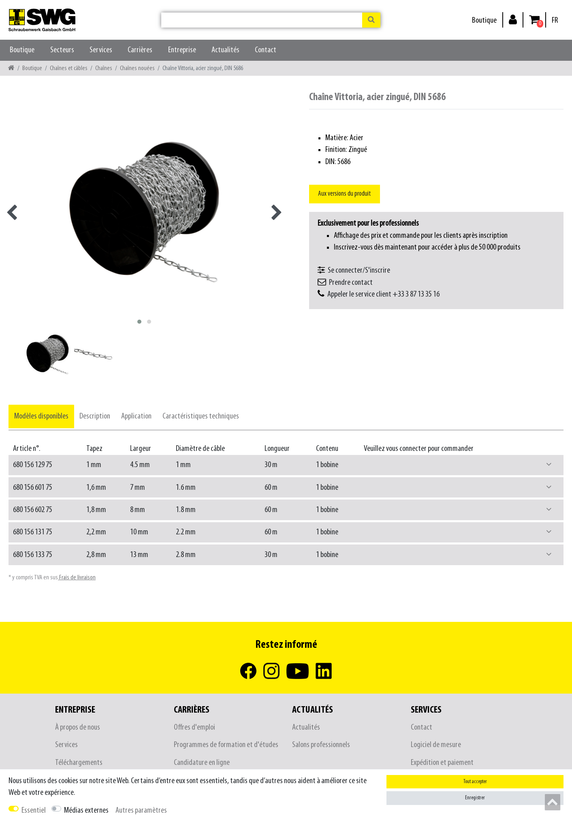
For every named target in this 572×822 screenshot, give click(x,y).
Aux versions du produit (344, 193)
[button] (549, 465)
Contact (265, 50)
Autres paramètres (141, 810)
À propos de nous (77, 727)
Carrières (140, 50)
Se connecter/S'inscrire (359, 270)
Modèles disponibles (41, 416)
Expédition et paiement (442, 762)
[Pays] (554, 20)
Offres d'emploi (194, 727)
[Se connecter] (513, 19)
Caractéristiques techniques (200, 416)
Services (101, 50)
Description (94, 416)
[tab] (41, 416)
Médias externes (86, 810)
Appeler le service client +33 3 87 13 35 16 (383, 294)
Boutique (484, 20)
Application (136, 416)
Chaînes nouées (137, 68)
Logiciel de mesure (436, 745)
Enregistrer (475, 798)
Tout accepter (475, 782)
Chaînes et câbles (69, 68)
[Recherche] (371, 20)
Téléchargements (78, 762)
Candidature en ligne (202, 762)
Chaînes (103, 68)
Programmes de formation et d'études (226, 745)
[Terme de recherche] (261, 20)
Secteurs (62, 50)
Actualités (225, 50)
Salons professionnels (321, 745)
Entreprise (182, 50)
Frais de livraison (77, 577)
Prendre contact (351, 282)
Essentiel (33, 810)
